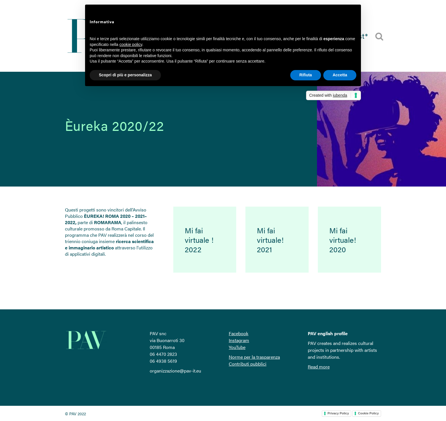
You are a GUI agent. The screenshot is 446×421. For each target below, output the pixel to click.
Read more (319, 366)
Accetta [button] (339, 75)
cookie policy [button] (131, 44)
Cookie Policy (368, 413)
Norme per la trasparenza (254, 357)
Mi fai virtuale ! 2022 (199, 240)
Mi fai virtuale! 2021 (270, 240)
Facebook (238, 333)
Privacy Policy (338, 413)
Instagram (239, 340)
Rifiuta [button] (305, 75)
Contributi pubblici (247, 363)
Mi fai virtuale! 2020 (342, 240)
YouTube (237, 347)
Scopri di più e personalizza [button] (125, 75)
